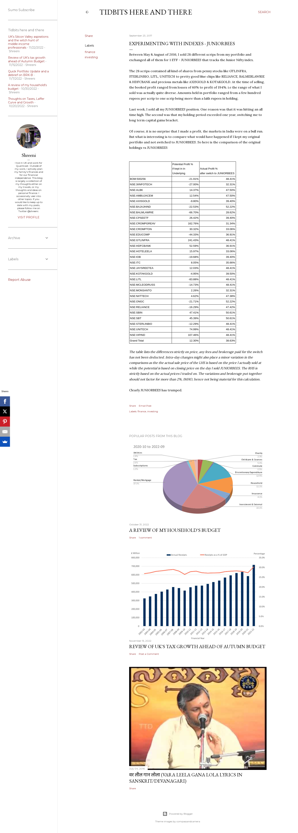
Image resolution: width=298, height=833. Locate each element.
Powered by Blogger (178, 813)
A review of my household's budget (175, 530)
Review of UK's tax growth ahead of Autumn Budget (197, 646)
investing (91, 57)
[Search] (264, 12)
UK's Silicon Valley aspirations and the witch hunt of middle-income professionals (28, 42)
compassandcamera (188, 821)
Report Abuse (19, 280)
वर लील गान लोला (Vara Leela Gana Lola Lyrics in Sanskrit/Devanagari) (185, 778)
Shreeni (29, 155)
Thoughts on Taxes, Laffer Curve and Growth (26, 100)
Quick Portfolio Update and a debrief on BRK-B (28, 73)
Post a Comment (149, 653)
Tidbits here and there (145, 12)
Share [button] (89, 36)
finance (90, 52)
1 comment (145, 537)
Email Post (145, 405)
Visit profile (28, 217)
